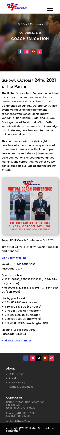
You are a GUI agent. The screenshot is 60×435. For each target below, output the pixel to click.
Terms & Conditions (20, 386)
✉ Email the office (18, 421)
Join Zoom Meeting (14, 258)
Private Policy (16, 382)
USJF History (16, 374)
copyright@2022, (17, 428)
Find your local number (16, 340)
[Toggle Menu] (50, 9)
